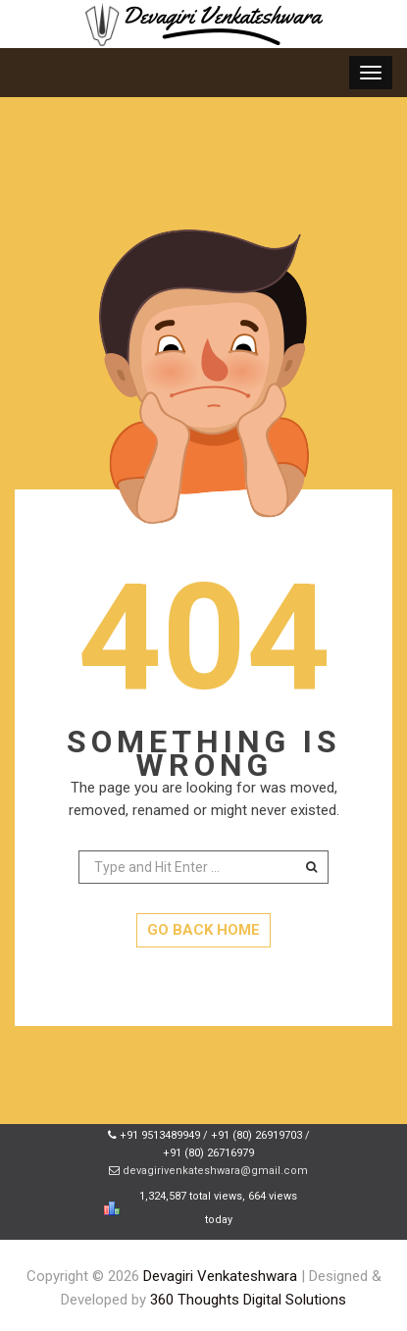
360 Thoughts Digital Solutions (248, 1299)
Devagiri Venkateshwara (220, 1276)
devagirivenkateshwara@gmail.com (215, 1170)
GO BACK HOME (203, 930)
